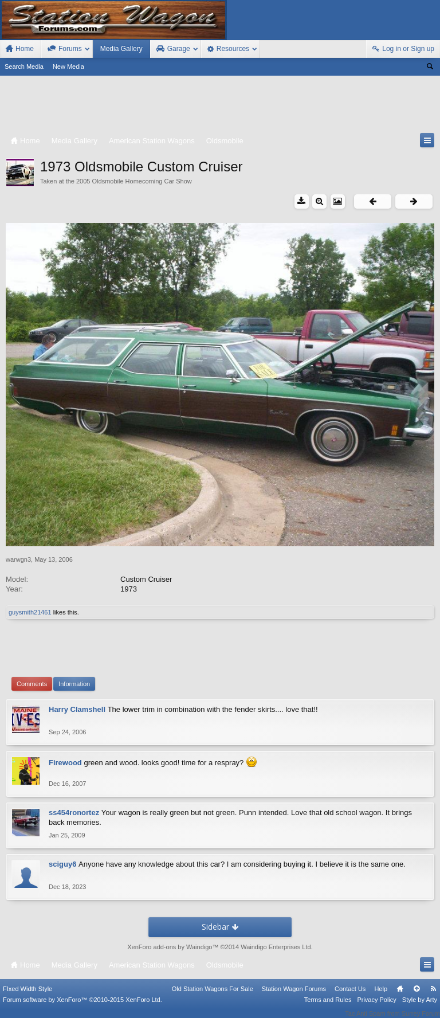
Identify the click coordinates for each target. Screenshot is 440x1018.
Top (416, 997)
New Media (68, 66)
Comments (32, 683)
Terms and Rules (328, 1007)
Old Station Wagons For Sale (212, 996)
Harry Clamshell (77, 709)
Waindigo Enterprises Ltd (276, 946)
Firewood (65, 762)
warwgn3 (18, 559)
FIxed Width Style (27, 996)
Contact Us (350, 996)
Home (400, 997)
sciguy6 (62, 864)
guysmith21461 (30, 612)
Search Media (24, 66)
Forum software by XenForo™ (82, 1007)
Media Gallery (121, 49)
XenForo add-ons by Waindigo (169, 946)
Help (380, 996)
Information (74, 683)
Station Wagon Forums (294, 996)
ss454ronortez (74, 812)
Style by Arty (419, 1007)
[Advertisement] (220, 106)
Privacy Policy (376, 1007)
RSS (433, 997)
